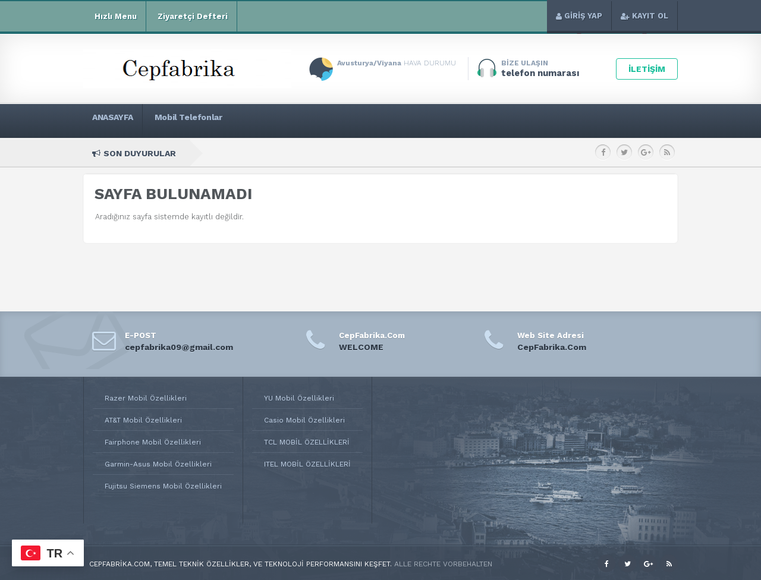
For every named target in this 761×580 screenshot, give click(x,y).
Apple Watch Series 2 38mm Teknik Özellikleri (507, 153)
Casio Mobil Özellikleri (304, 420)
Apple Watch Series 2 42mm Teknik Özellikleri (332, 153)
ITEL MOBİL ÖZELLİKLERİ (307, 464)
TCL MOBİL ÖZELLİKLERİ (307, 442)
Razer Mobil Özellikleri (146, 398)
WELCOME (361, 347)
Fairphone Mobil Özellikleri (153, 442)
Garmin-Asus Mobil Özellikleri (158, 464)
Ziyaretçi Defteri (191, 16)
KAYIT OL (644, 15)
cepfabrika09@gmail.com (179, 347)
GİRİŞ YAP (579, 15)
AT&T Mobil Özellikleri (143, 420)
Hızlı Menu (114, 16)
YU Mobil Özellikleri (299, 398)
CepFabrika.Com (551, 347)
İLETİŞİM (646, 69)
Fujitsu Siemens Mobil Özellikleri (163, 486)
